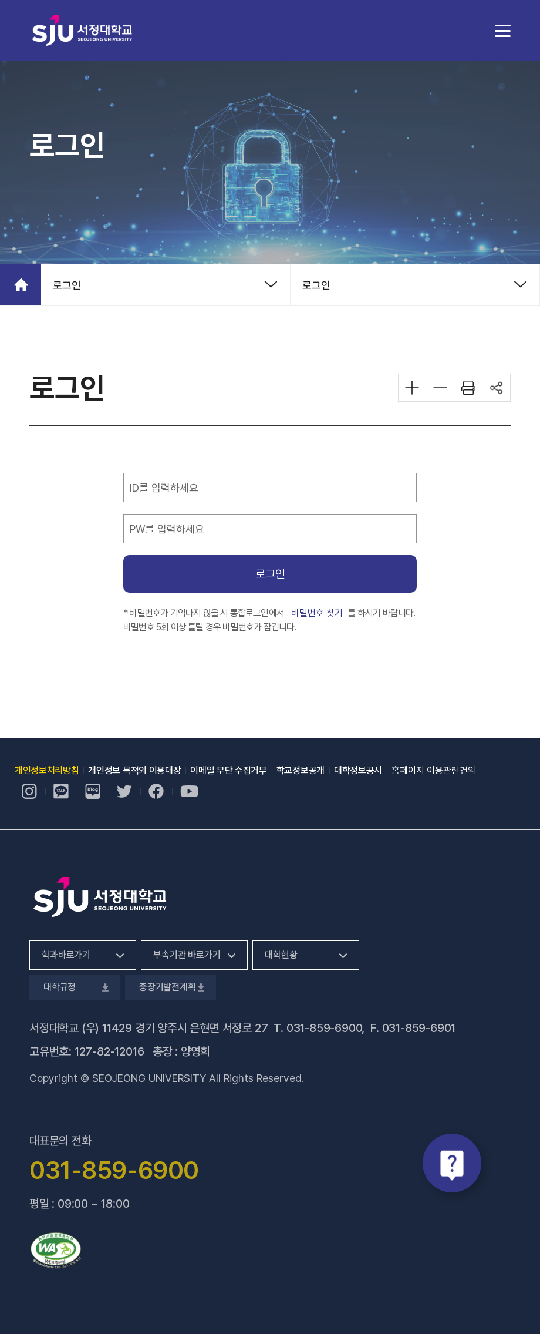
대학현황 (281, 954)
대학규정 (75, 987)
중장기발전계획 (170, 987)
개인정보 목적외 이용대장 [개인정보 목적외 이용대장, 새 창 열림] (134, 770)
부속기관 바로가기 (187, 954)
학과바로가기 (66, 954)
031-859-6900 (324, 1028)
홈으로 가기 (20, 284)
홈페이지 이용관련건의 (434, 770)
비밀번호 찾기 (317, 613)
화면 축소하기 (440, 388)
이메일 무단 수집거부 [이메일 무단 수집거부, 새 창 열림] (228, 770)
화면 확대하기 (412, 388)
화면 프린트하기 (468, 388)
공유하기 (496, 388)
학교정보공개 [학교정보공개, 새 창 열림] (300, 770)
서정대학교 (82, 30)
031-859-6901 (419, 1028)
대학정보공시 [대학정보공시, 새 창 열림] (358, 770)
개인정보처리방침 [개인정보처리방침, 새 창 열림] (47, 770)
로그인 (67, 285)
